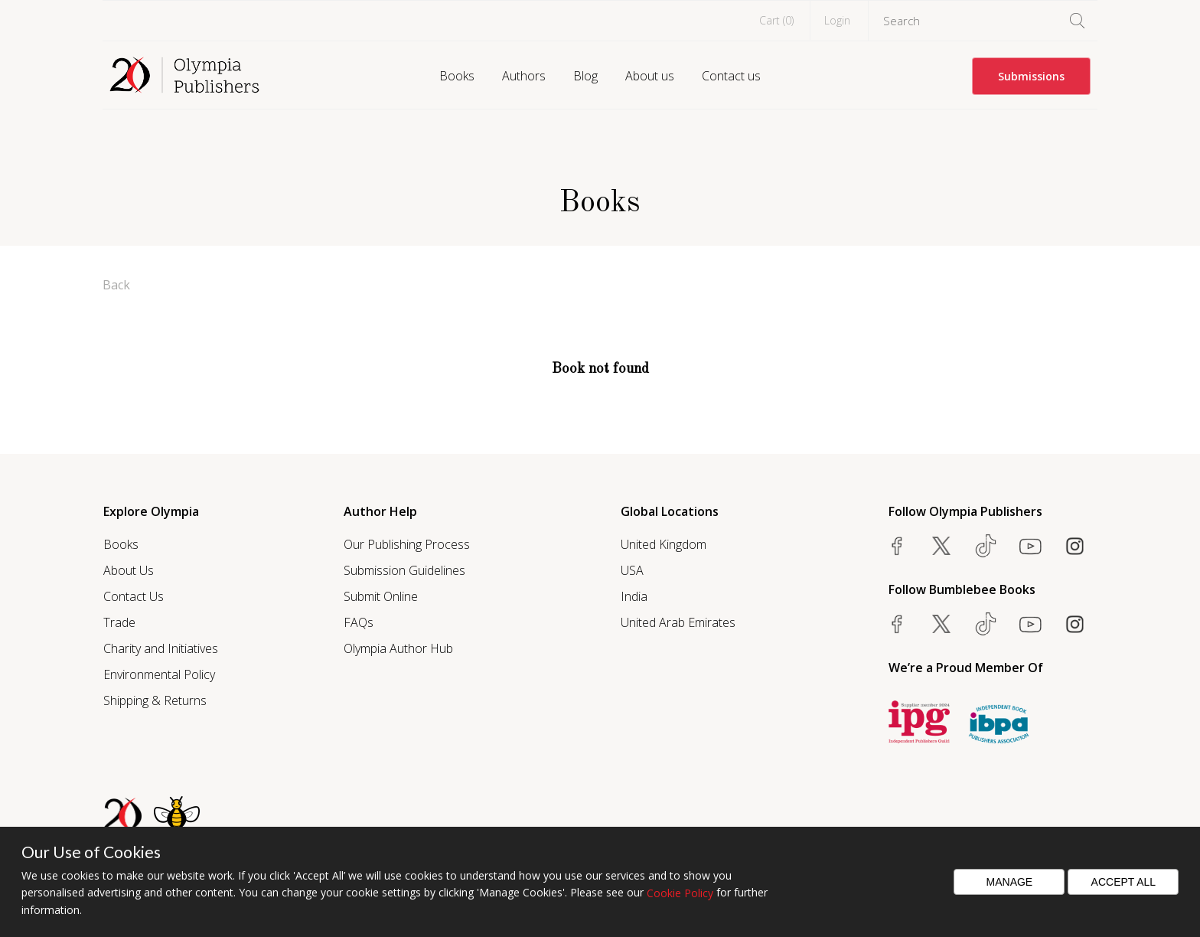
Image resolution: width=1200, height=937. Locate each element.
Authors (524, 75)
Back (116, 284)
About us (649, 75)
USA (632, 570)
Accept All (1123, 882)
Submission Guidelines (404, 570)
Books (456, 75)
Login (837, 20)
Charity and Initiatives (160, 648)
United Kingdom (663, 544)
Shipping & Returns (155, 700)
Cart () (776, 20)
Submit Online (381, 596)
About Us (128, 570)
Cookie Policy (680, 893)
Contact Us (133, 596)
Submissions (1031, 76)
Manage (1009, 882)
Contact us (731, 75)
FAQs (358, 622)
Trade (119, 622)
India (634, 596)
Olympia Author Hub (398, 648)
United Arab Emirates (678, 622)
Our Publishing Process (407, 544)
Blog (585, 75)
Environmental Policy (159, 674)
